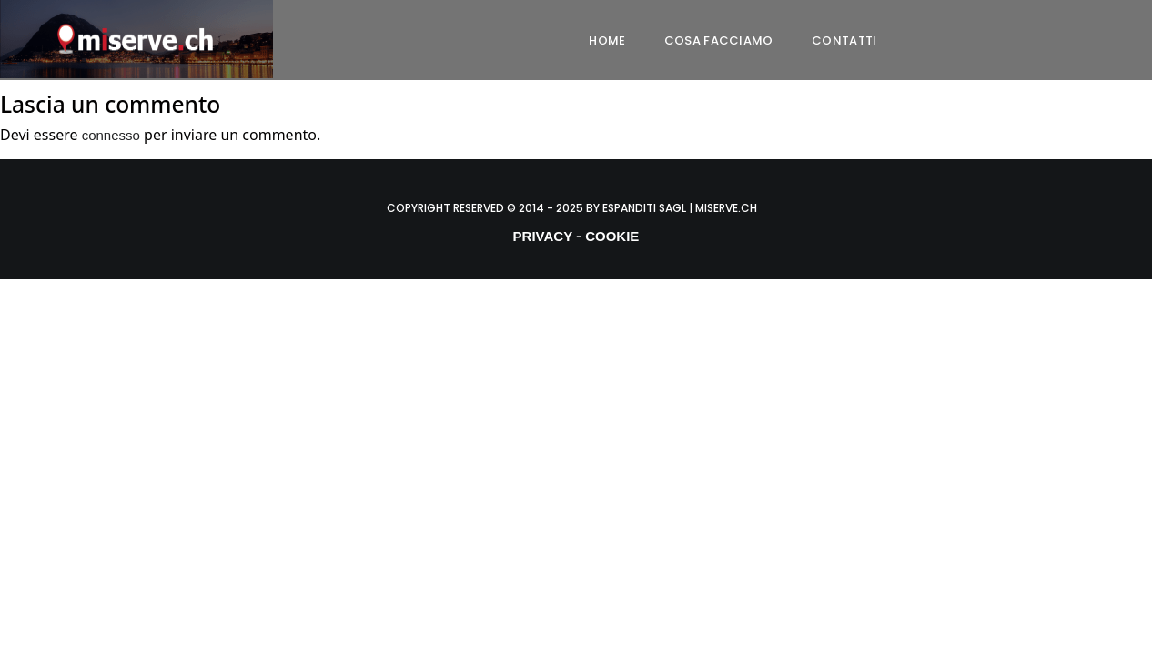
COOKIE (612, 236)
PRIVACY (543, 236)
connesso (111, 135)
